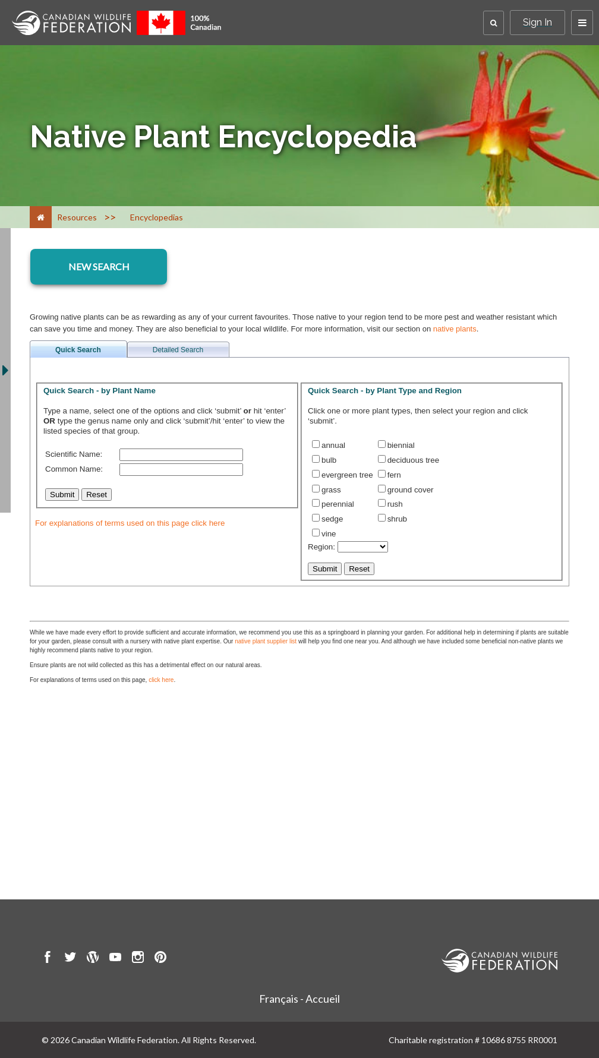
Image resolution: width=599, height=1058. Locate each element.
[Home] (41, 217)
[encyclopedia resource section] (98, 267)
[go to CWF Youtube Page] (115, 958)
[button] (493, 23)
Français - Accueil (299, 998)
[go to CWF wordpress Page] (93, 958)
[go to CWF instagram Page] (138, 958)
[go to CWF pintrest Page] (160, 958)
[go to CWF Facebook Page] (47, 958)
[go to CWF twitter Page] (70, 958)
